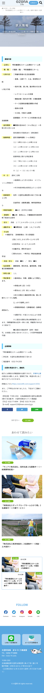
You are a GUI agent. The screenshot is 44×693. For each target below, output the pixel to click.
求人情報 (28, 420)
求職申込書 (37, 373)
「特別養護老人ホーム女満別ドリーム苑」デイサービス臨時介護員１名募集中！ (13, 582)
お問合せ (33, 3)
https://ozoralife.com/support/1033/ (26, 384)
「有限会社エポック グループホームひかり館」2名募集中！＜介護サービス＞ (21, 506)
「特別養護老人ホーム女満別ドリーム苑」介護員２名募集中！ (30, 565)
